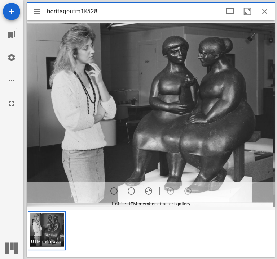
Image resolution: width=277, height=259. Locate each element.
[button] (47, 231)
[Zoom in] (114, 191)
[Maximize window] (247, 11)
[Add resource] (11, 11)
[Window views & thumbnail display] (230, 11)
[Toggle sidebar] (36, 11)
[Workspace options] (11, 80)
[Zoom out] (131, 191)
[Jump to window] (11, 34)
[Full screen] (11, 103)
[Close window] (264, 11)
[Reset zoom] (148, 191)
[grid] (151, 233)
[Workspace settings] (11, 57)
